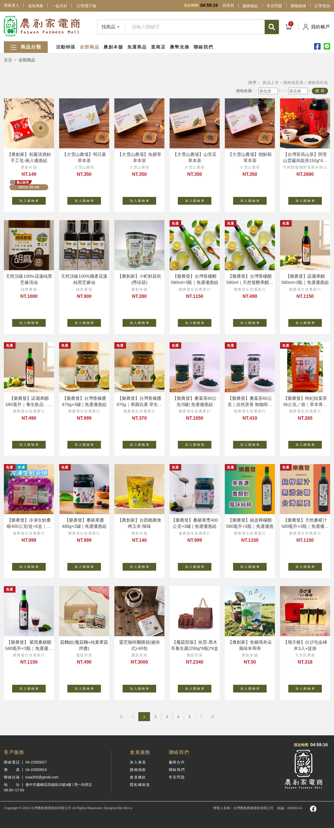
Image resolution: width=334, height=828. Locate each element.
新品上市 (271, 82)
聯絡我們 (203, 47)
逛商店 (158, 47)
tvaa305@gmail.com (42, 777)
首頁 (8, 60)
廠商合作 (177, 762)
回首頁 (228, 5)
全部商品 (89, 47)
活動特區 (66, 47)
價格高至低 (318, 82)
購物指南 (298, 6)
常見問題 (274, 6)
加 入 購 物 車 (32, 200)
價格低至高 (293, 82)
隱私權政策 (140, 785)
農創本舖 (113, 47)
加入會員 (138, 762)
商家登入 (11, 5)
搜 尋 (320, 91)
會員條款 (138, 777)
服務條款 (250, 6)
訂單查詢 (322, 6)
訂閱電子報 (86, 6)
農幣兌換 (179, 47)
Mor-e (127, 808)
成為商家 (35, 6)
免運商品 (137, 47)
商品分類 (25, 47)
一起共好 (59, 6)
